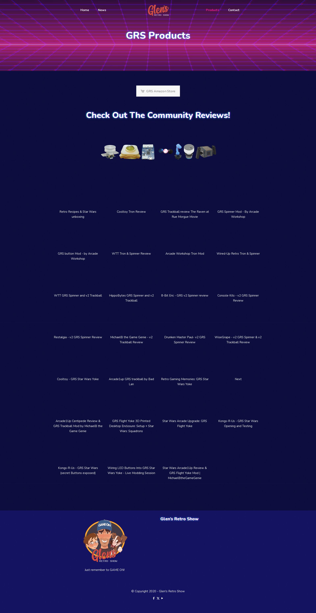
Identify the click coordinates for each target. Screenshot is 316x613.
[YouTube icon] (162, 598)
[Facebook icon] (153, 598)
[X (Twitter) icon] (158, 598)
